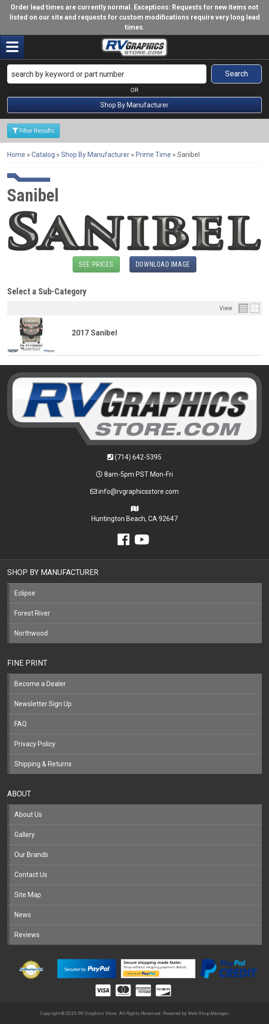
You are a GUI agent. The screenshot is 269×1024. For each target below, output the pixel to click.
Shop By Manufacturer (134, 105)
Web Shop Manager (208, 1013)
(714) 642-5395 (138, 457)
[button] (134, 74)
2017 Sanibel (94, 332)
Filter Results (33, 130)
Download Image (163, 264)
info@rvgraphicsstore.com (138, 491)
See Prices (96, 264)
